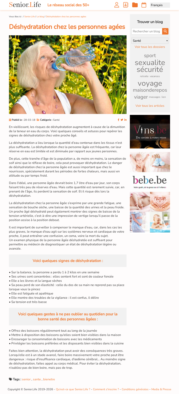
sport (150, 55)
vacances (155, 76)
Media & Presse (161, 389)
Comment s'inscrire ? (106, 389)
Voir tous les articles (150, 106)
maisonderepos (150, 90)
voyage (150, 83)
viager (141, 97)
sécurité (150, 69)
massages (154, 97)
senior (26, 379)
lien (164, 97)
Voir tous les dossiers (150, 47)
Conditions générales (135, 389)
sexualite (150, 62)
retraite (144, 76)
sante (37, 379)
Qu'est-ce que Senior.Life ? (73, 389)
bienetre (49, 379)
